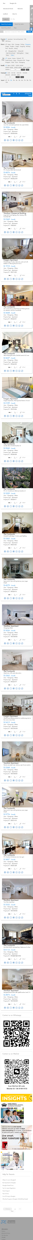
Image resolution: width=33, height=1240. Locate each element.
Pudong (22, 44)
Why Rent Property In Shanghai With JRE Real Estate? (15, 1199)
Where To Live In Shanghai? (9, 1180)
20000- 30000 (9, 67)
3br (14, 80)
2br (11, 80)
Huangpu (17, 44)
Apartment (10, 39)
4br (17, 80)
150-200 (25, 73)
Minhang (28, 46)
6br (22, 80)
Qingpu (7, 46)
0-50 (9, 73)
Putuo (6, 48)
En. (14, 19)
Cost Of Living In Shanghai (8, 1196)
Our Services (5, 1235)
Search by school (6, 28)
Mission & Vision (6, 1233)
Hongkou (12, 46)
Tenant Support (6, 1191)
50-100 (13, 73)
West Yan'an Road (10, 53)
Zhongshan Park (12, 51)
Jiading (15, 48)
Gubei (26, 53)
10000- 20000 (19, 65)
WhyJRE (3, 1237)
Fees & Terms (5, 1193)
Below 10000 (11, 65)
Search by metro (19, 24)
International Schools (8, 8)
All (6, 39)
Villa (25, 39)
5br (19, 80)
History (3, 1231)
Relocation (20, 8)
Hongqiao (7, 62)
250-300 (13, 75)
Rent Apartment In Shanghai (9, 1182)
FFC (23, 58)
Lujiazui (9, 58)
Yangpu (17, 46)
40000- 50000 (27, 67)
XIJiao (7, 55)
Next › (12, 1211)
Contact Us (6, 19)
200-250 (7, 75)
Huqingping (22, 62)
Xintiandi (19, 58)
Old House (8, 41)
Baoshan (11, 48)
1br (8, 80)
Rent (4, 3)
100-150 (19, 73)
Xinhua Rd (20, 51)
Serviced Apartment (18, 39)
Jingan (9, 44)
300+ (18, 75)
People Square (8, 60)
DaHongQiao (20, 53)
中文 (11, 19)
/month (9, 127)
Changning (27, 44)
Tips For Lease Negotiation (8, 1188)
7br (25, 80)
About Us (14, 14)
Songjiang (22, 46)
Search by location (6, 24)
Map (15, 28)
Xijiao (16, 62)
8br (27, 80)
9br (30, 80)
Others (12, 55)
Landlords (5, 14)
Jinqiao (14, 58)
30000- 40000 (18, 67)
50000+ (7, 69)
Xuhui (13, 44)
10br (6, 82)
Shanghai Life (13, 3)
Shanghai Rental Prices (7, 1185)
